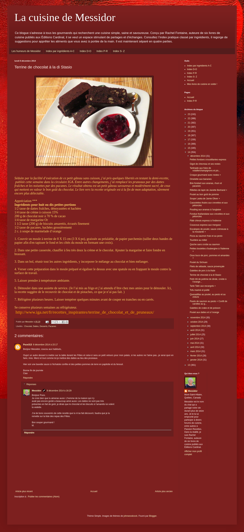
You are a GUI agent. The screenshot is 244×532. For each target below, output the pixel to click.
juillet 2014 (195, 334)
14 (189, 152)
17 (189, 139)
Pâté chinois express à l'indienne (205, 220)
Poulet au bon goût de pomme (204, 194)
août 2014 (195, 330)
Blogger (153, 516)
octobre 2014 (197, 322)
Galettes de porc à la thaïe (202, 270)
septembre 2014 (198, 326)
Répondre (28, 378)
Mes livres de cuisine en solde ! (202, 84)
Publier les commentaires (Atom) (43, 496)
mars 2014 (195, 351)
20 (189, 127)
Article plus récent (24, 491)
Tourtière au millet (198, 240)
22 (189, 118)
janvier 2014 (196, 360)
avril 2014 (195, 347)
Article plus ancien (164, 491)
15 (189, 148)
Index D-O (85, 51)
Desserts (43, 326)
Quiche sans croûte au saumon (205, 244)
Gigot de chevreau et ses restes (205, 164)
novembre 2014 (198, 317)
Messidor (36, 390)
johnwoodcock (130, 516)
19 (189, 131)
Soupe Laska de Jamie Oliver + (205, 198)
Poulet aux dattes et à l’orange (204, 312)
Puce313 (27, 344)
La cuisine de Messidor (64, 17)
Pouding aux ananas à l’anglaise (205, 209)
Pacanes (52, 326)
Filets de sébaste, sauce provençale (207, 266)
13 (189, 365)
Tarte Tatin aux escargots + (203, 286)
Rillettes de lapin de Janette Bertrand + (208, 190)
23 (189, 114)
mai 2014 (195, 343)
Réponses (31, 384)
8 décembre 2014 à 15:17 (45, 344)
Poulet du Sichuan (198, 262)
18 (189, 135)
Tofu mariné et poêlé (199, 290)
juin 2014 (195, 338)
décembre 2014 (198, 156)
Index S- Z (119, 51)
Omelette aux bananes (201, 179)
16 (189, 144)
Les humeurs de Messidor (26, 51)
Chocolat (28, 326)
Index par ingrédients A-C (60, 51)
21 (189, 122)
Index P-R (102, 51)
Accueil (93, 491)
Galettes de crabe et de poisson (205, 308)
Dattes (35, 326)
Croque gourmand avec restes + (205, 175)
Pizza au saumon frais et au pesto (206, 236)
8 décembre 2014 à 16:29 (59, 390)
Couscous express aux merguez (205, 225)
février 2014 (196, 355)
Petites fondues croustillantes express (208, 159)
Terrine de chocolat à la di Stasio (205, 275)
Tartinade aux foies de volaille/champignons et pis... (205, 169)
